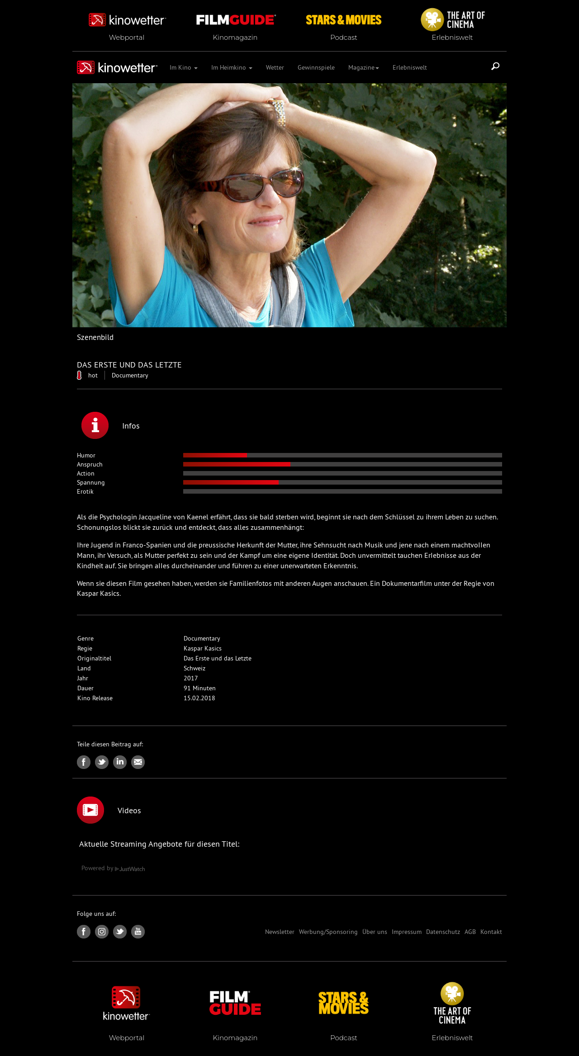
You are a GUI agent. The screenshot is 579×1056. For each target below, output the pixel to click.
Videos (109, 810)
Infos (110, 425)
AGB (470, 932)
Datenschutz (443, 932)
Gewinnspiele (316, 67)
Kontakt (491, 932)
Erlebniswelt (410, 67)
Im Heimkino (231, 67)
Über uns (374, 932)
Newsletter (279, 932)
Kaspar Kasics (203, 648)
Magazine (363, 67)
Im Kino (184, 67)
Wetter (275, 67)
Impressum (407, 932)
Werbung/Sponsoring (328, 932)
